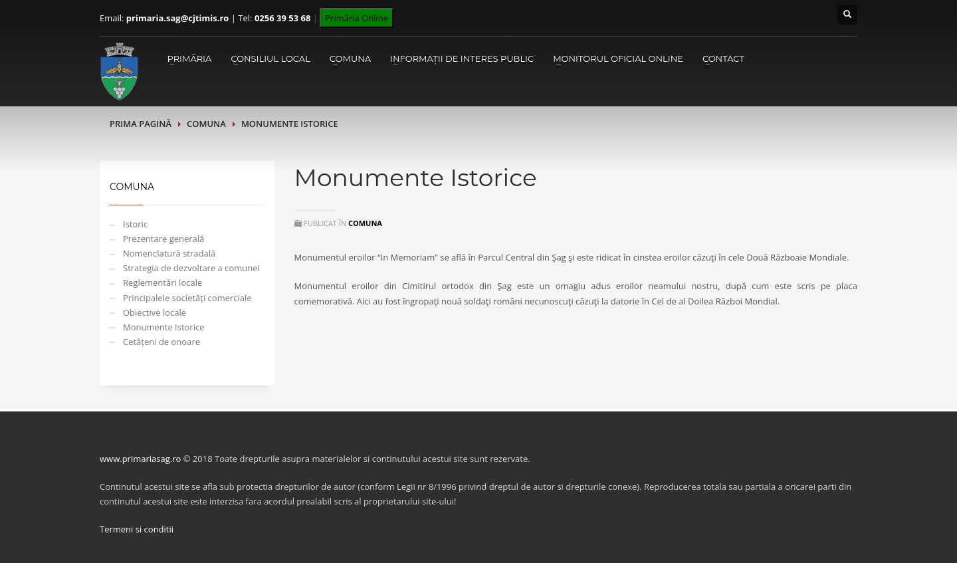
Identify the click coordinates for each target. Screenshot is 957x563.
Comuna (350, 58)
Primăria (189, 58)
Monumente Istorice (163, 327)
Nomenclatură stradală (169, 253)
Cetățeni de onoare (161, 342)
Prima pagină (140, 124)
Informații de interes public (462, 58)
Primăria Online (356, 18)
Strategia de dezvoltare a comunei (191, 268)
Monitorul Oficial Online (618, 58)
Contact (723, 58)
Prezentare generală (163, 239)
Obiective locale (154, 312)
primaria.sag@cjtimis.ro (177, 18)
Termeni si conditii (136, 529)
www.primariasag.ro (140, 459)
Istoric (135, 224)
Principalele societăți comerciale (187, 298)
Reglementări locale (162, 282)
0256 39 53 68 (282, 18)
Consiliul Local (270, 58)
